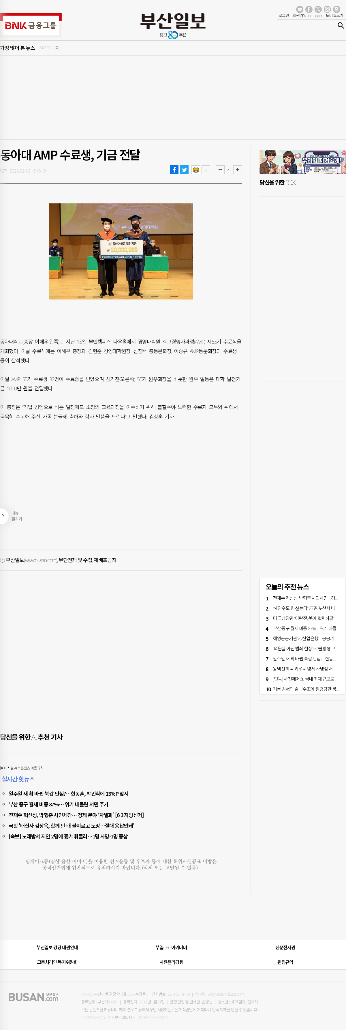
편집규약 (285, 962)
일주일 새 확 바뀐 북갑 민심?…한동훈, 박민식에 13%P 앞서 (69, 793)
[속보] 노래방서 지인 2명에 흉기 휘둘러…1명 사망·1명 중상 (68, 836)
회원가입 (299, 15)
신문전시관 (285, 947)
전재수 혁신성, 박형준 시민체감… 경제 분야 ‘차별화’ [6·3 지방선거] (76, 815)
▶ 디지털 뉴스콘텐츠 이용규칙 (21, 768)
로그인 (284, 15)
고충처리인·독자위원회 (57, 962)
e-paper (316, 15)
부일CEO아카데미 (171, 947)
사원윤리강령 (171, 962)
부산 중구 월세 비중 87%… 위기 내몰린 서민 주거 (58, 804)
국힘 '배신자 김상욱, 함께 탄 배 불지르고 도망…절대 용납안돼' (71, 825)
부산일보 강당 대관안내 (57, 947)
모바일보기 (334, 15)
